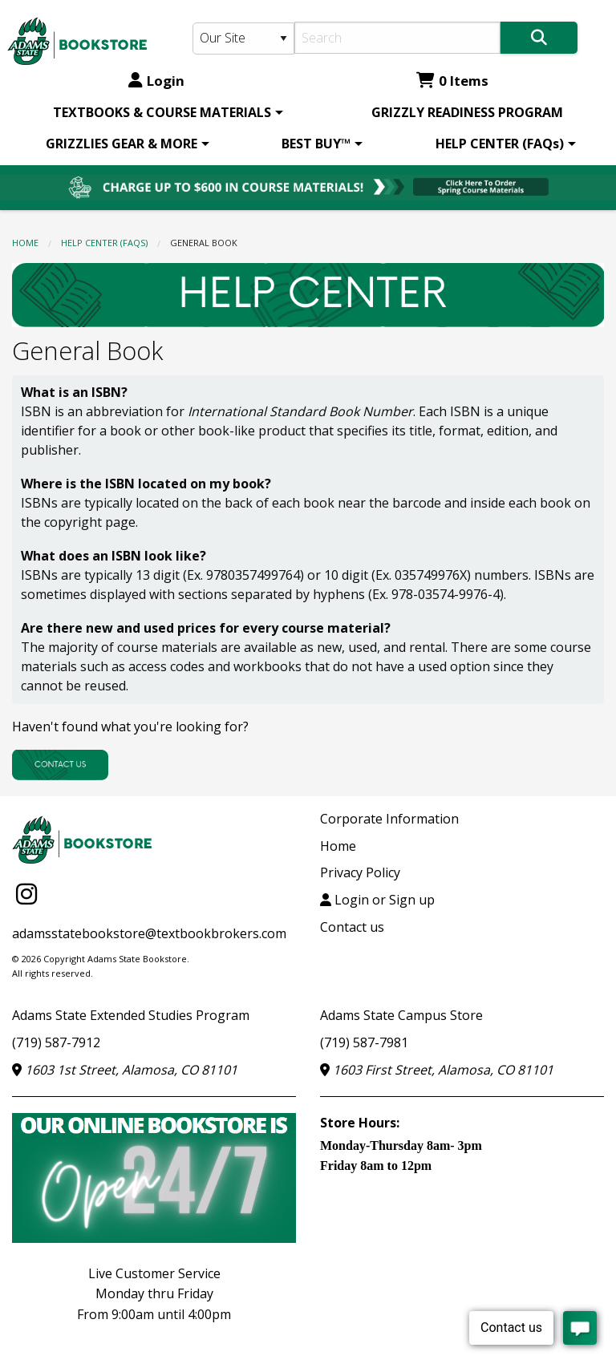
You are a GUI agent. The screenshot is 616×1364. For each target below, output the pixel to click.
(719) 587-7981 (364, 1042)
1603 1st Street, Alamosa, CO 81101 (124, 1070)
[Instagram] (26, 893)
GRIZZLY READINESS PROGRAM (467, 112)
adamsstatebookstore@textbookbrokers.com (149, 933)
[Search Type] (243, 38)
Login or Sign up (377, 900)
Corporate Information (389, 819)
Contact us (352, 927)
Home (25, 243)
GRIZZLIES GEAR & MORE (121, 143)
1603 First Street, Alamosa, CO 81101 (436, 1070)
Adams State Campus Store (401, 1015)
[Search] (397, 38)
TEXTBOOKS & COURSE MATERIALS (162, 112)
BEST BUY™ (316, 143)
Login (156, 80)
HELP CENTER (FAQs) (500, 143)
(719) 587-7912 (56, 1042)
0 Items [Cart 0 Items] (452, 80)
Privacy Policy (360, 872)
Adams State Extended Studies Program (130, 1015)
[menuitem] (165, 112)
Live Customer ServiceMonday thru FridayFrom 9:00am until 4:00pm (154, 1294)
